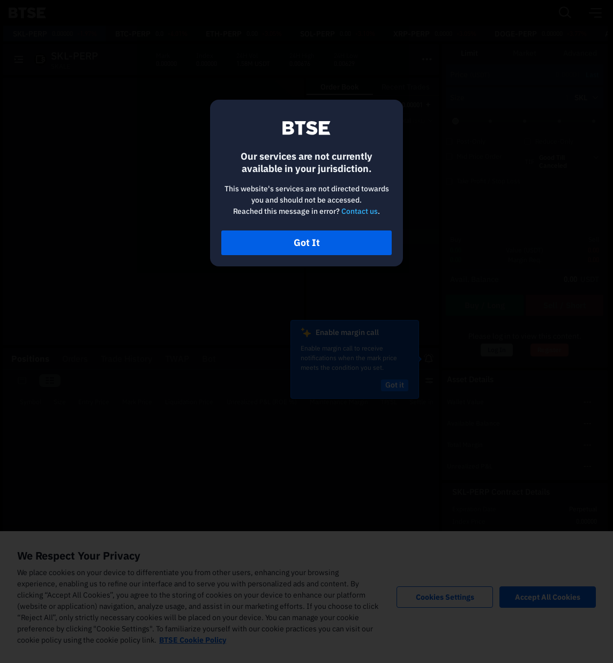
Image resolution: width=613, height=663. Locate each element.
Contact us (359, 211)
